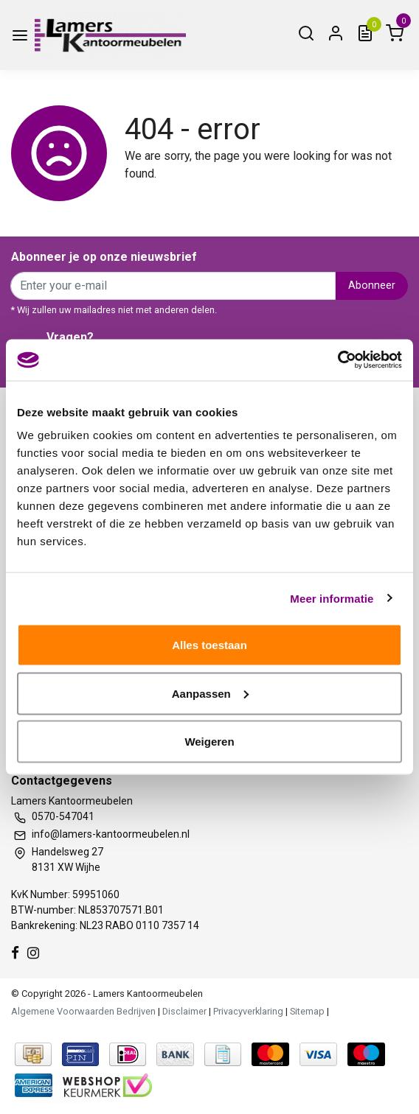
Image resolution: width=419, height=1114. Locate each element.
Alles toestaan (209, 645)
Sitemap (307, 1011)
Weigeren (209, 741)
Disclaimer (184, 1011)
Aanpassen (210, 693)
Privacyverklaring (248, 1011)
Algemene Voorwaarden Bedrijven (83, 1011)
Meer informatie (331, 598)
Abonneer (371, 285)
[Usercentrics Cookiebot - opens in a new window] (337, 360)
